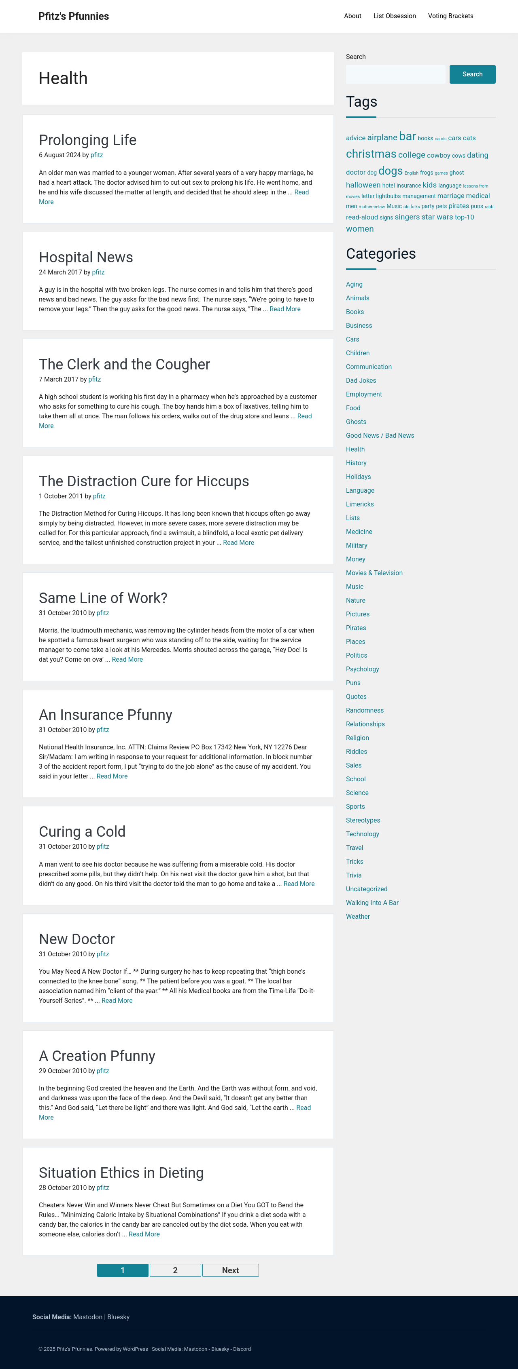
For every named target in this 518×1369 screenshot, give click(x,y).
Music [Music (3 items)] (394, 206)
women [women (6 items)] (360, 229)
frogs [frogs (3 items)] (426, 172)
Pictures (357, 614)
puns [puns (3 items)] (477, 206)
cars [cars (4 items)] (454, 138)
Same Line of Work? (103, 598)
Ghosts (356, 422)
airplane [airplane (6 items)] (382, 137)
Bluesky (118, 1317)
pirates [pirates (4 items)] (458, 206)
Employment (364, 394)
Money (355, 559)
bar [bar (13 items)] (407, 136)
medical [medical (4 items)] (478, 196)
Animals (357, 298)
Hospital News (86, 257)
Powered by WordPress (121, 1349)
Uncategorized (367, 889)
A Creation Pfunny (97, 1056)
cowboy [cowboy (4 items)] (438, 155)
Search (356, 57)
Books (355, 312)
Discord (242, 1349)
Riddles (356, 751)
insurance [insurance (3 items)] (409, 185)
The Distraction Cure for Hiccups (144, 481)
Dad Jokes (361, 380)
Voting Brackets (450, 16)
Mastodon (87, 1317)
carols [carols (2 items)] (440, 138)
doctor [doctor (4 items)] (355, 172)
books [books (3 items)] (425, 138)
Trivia (354, 875)
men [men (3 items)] (351, 206)
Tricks (354, 861)
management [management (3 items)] (419, 196)
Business (359, 325)
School (356, 779)
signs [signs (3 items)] (386, 217)
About (352, 16)
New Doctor (77, 939)
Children (358, 353)
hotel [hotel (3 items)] (388, 185)
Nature (355, 600)
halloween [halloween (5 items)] (363, 185)
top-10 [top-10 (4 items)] (464, 217)
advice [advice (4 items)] (355, 138)
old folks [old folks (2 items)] (411, 206)
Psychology (362, 669)
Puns (353, 683)
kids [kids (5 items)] (430, 185)
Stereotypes (363, 820)
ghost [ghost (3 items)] (457, 172)
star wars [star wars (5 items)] (437, 216)
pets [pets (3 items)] (441, 206)
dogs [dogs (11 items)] (390, 171)
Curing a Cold (82, 831)
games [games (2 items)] (441, 173)
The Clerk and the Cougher (124, 364)
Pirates (356, 628)
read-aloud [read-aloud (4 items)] (362, 217)
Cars (352, 339)
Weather (358, 916)
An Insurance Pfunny (105, 715)
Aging (354, 284)
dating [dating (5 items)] (477, 155)
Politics (356, 655)
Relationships (365, 724)
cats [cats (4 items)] (469, 138)
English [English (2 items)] (411, 173)
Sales (354, 765)
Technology (362, 834)
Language (360, 490)
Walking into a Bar (372, 903)
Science (357, 793)
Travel (354, 848)
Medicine (359, 532)
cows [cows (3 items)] (458, 155)
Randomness (365, 710)
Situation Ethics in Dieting (121, 1172)
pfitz (97, 155)
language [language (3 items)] (449, 185)
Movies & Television (374, 573)
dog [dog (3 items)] (372, 172)
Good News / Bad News (380, 435)
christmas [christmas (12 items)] (371, 153)
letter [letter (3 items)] (367, 196)
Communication (369, 367)
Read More (285, 309)
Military (356, 545)
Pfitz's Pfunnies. (75, 1349)
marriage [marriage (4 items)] (451, 196)
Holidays (358, 477)
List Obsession (395, 16)
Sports (355, 806)
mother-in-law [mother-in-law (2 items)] (372, 206)
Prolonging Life (88, 140)
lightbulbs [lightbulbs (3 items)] (388, 196)
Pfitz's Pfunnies (73, 16)
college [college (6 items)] (411, 155)
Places (355, 641)
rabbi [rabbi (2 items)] (490, 206)
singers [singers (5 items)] (407, 216)
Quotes (356, 696)
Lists (353, 518)
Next (230, 1270)
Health (355, 449)
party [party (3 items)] (428, 206)
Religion (357, 738)
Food (353, 408)
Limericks (360, 504)
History (356, 463)
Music (354, 587)
